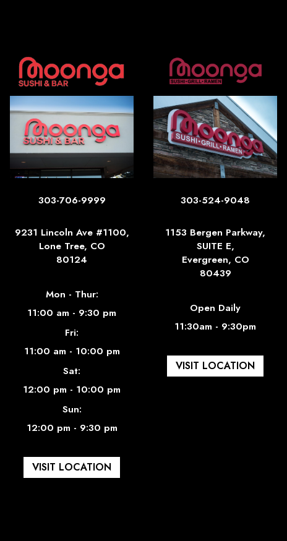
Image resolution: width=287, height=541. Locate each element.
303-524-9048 (215, 205)
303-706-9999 (72, 205)
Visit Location (66, 469)
